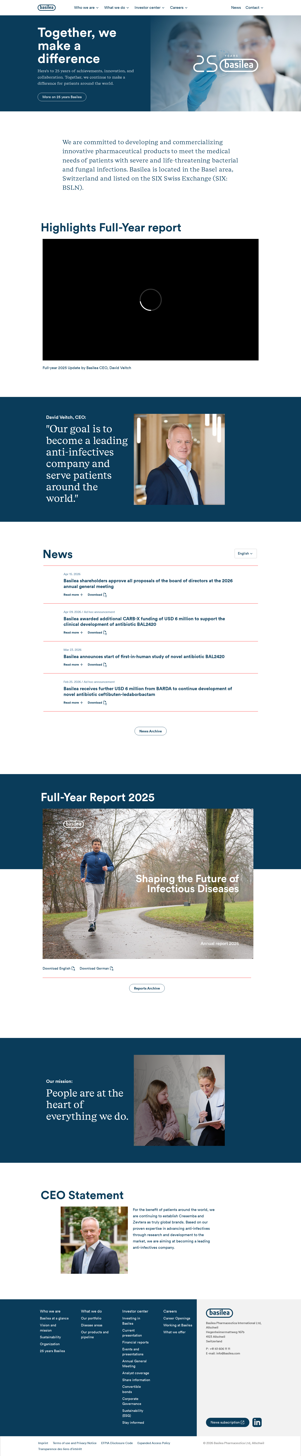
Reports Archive (147, 988)
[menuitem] (50, 1311)
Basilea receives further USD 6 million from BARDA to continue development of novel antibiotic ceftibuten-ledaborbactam (148, 691)
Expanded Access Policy (153, 1443)
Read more (71, 595)
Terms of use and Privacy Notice (75, 1443)
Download (95, 595)
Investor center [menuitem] (147, 7)
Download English (56, 968)
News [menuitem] (236, 7)
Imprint (43, 1443)
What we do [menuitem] (114, 7)
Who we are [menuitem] (84, 7)
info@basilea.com (228, 1353)
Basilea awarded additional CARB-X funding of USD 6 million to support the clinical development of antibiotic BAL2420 (144, 621)
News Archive (150, 731)
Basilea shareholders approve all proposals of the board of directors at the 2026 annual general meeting (148, 583)
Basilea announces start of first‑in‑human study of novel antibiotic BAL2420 (144, 656)
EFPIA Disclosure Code (117, 1443)
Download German (94, 968)
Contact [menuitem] (252, 7)
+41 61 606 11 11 (220, 1349)
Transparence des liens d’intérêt (60, 1449)
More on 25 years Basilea (62, 97)
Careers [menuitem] (177, 7)
